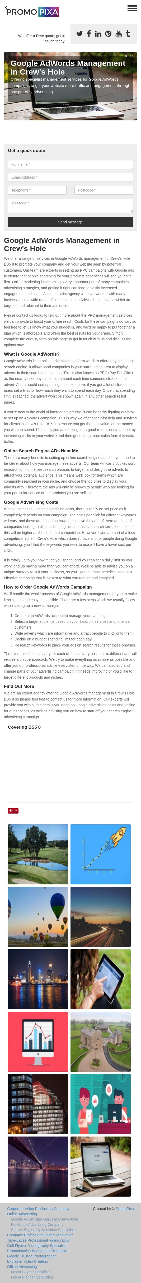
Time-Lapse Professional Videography (38, 1240)
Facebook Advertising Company (37, 1224)
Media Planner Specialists (32, 1277)
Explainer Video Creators (27, 1261)
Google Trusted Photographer (31, 1256)
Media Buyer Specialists (30, 1272)
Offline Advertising (22, 1267)
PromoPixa (125, 1209)
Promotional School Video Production (37, 1251)
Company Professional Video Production (40, 1235)
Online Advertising (22, 1214)
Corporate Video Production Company (38, 1209)
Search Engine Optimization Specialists (43, 1230)
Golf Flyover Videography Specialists (37, 1245)
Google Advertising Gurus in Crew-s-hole (44, 1219)
